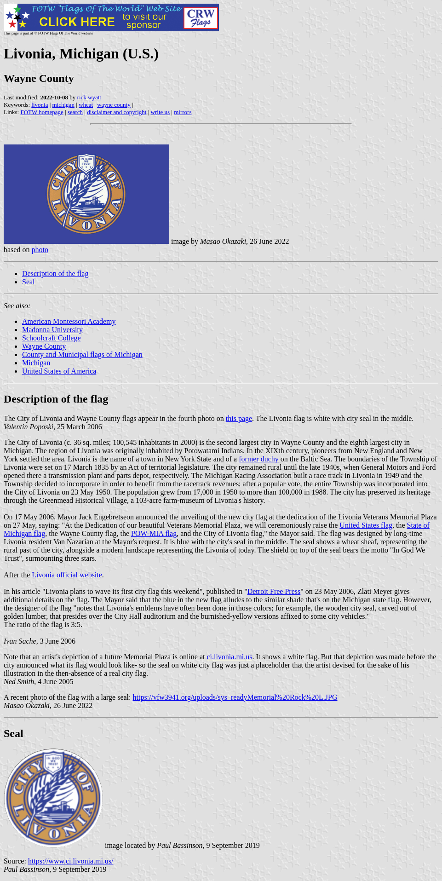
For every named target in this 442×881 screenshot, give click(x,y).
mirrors (182, 112)
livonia (39, 104)
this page (239, 418)
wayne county (114, 104)
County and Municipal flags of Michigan (82, 354)
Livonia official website (67, 575)
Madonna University (52, 330)
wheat (86, 104)
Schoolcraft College (51, 338)
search (75, 112)
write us (160, 112)
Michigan (36, 363)
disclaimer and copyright (116, 112)
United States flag (365, 525)
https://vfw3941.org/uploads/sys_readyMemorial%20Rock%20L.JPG (235, 697)
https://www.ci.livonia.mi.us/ (71, 861)
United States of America (59, 371)
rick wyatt (89, 97)
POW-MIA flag (154, 533)
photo (39, 249)
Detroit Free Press (274, 591)
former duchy (259, 459)
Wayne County (44, 346)
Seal (28, 282)
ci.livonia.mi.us (229, 657)
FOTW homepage (41, 112)
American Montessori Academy (69, 321)
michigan (63, 104)
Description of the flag (55, 273)
